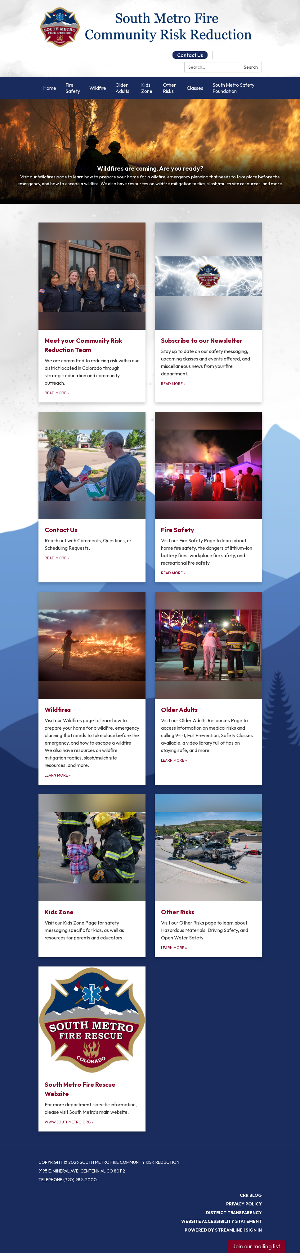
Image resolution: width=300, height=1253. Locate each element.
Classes (195, 88)
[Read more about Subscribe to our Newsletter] (208, 312)
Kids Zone (146, 88)
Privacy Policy (244, 1204)
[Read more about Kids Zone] (92, 875)
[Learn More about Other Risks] (208, 875)
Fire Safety (72, 88)
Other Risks (169, 88)
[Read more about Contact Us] (92, 497)
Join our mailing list (256, 1246)
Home (49, 88)
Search (251, 67)
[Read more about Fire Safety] (208, 497)
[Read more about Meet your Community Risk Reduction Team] (92, 312)
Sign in (254, 1230)
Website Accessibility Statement (221, 1221)
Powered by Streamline (214, 1230)
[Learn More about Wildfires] (92, 688)
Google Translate (237, 55)
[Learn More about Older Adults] (208, 688)
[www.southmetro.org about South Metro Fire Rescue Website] (92, 1048)
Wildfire (97, 88)
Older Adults (122, 88)
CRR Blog (251, 1195)
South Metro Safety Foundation (233, 88)
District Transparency (234, 1212)
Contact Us (190, 55)
